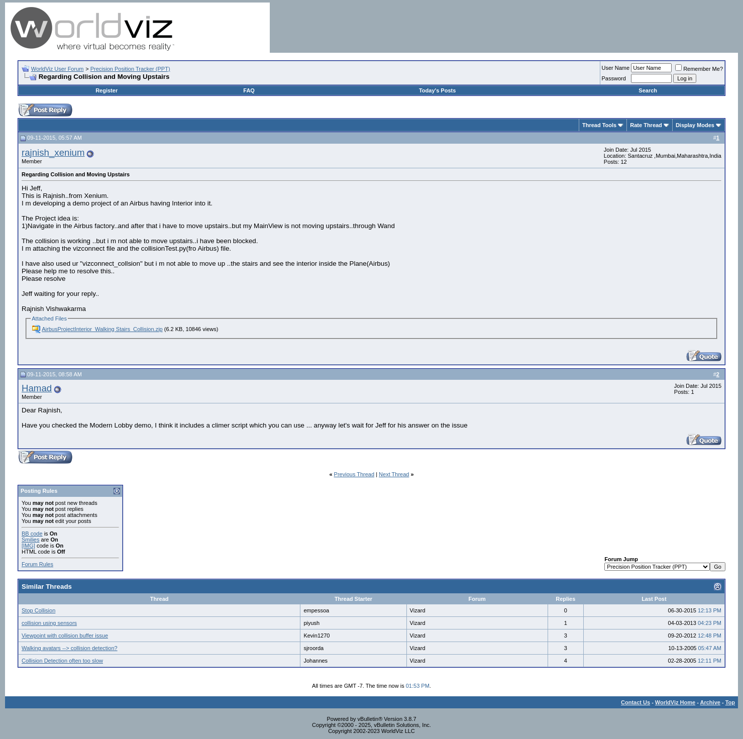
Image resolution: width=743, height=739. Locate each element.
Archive (710, 702)
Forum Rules (37, 564)
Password (614, 78)
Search (648, 90)
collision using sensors (49, 623)
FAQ (249, 90)
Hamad (37, 388)
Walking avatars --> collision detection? (70, 648)
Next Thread (394, 474)
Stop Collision (38, 610)
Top (730, 702)
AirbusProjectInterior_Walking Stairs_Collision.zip (102, 329)
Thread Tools (599, 125)
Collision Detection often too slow (62, 661)
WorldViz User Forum (57, 69)
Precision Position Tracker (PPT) (130, 69)
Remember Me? (699, 69)
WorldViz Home (675, 702)
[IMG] (28, 546)
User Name (616, 68)
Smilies (30, 540)
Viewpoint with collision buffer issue (65, 635)
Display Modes (695, 125)
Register (106, 90)
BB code (32, 534)
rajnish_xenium (53, 152)
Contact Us (635, 702)
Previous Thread (354, 474)
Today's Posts (437, 90)
